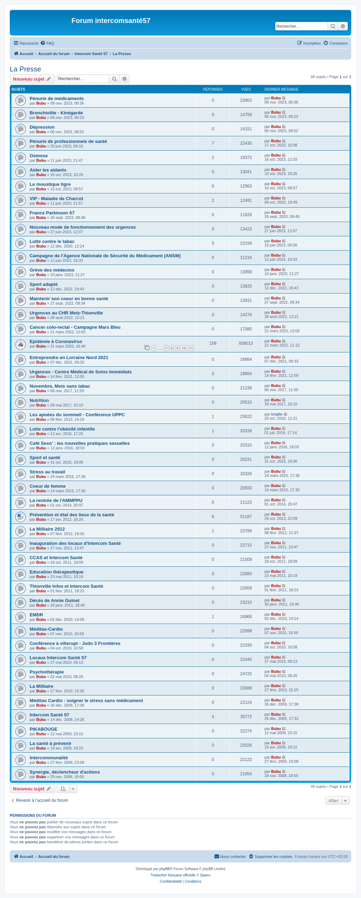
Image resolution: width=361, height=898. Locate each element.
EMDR (36, 614)
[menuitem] (47, 43)
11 (191, 348)
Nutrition (39, 400)
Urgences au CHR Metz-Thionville (66, 312)
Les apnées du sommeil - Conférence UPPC (77, 414)
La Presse (25, 69)
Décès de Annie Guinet (54, 600)
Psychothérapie (47, 672)
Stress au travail (47, 471)
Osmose (39, 155)
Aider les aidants (48, 170)
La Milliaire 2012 (47, 529)
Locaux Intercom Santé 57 (58, 657)
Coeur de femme (48, 486)
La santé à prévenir (50, 743)
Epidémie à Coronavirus (56, 341)
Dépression (42, 127)
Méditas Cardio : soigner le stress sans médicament (86, 700)
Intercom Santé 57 (49, 714)
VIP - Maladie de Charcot (56, 198)
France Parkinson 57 (52, 212)
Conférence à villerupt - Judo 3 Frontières (75, 643)
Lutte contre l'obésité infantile (62, 429)
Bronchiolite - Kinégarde (56, 112)
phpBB (164, 869)
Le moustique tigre (50, 184)
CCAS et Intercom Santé (56, 557)
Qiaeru (205, 875)
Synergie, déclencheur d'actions (65, 772)
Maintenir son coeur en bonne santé (69, 298)
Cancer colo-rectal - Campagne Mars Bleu (75, 327)
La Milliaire (41, 686)
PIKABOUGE (43, 729)
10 (183, 348)
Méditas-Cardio (46, 629)
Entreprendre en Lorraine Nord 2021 (69, 357)
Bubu (41, 103)
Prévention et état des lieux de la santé (72, 514)
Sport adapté (44, 284)
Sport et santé (45, 457)
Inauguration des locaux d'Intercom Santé (75, 543)
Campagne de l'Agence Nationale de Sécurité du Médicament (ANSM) (105, 255)
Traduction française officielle (173, 875)
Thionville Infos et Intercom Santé (66, 586)
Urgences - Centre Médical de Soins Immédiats (81, 371)
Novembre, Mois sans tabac (60, 386)
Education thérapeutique (57, 571)
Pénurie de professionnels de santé (68, 141)
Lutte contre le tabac (52, 241)
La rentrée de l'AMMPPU (56, 500)
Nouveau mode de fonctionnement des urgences (83, 227)
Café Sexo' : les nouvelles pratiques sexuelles (80, 443)
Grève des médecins (52, 270)
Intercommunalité (49, 757)
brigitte (277, 414)
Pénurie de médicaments (57, 98)
